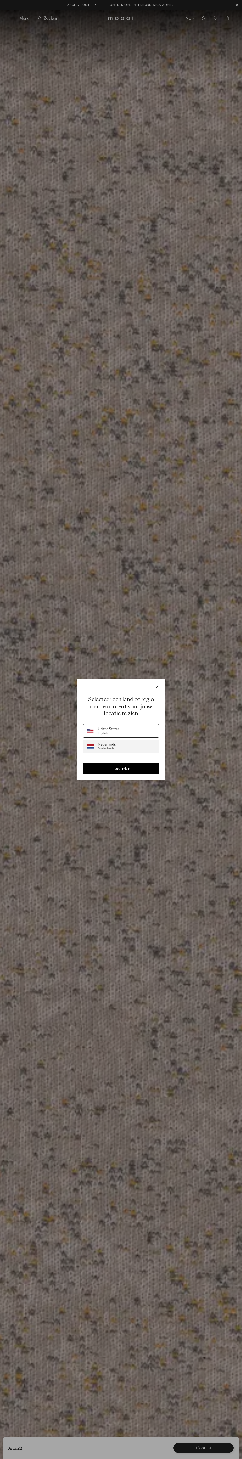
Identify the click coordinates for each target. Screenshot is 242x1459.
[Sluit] (157, 686)
